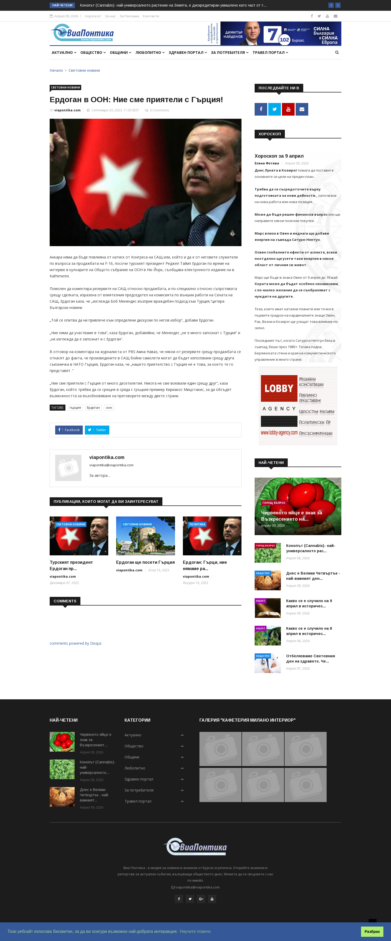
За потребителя (229, 52)
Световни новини (84, 70)
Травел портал (270, 52)
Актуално (64, 52)
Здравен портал (188, 52)
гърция (75, 407)
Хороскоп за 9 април (279, 154)
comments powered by (76, 643)
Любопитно (149, 52)
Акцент (260, 599)
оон (109, 407)
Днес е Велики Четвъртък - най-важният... (94, 794)
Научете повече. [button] (196, 931)
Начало (56, 70)
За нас (110, 16)
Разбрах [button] (372, 931)
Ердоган (93, 407)
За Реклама (129, 16)
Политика (197, 524)
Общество (93, 52)
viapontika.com (67, 110)
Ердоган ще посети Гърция (145, 562)
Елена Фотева (267, 162)
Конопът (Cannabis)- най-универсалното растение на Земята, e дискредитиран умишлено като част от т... (173, 5)
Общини (120, 52)
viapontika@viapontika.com (111, 465)
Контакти (151, 16)
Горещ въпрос (274, 501)
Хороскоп (93, 16)
